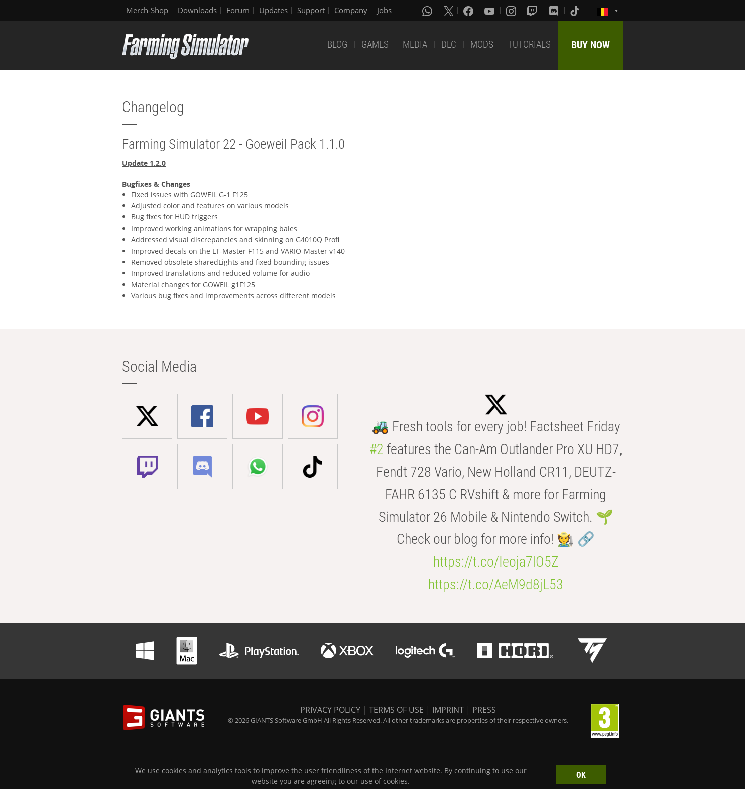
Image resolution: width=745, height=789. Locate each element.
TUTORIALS (529, 44)
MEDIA (415, 44)
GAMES (375, 44)
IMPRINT (448, 709)
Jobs (384, 10)
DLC (448, 44)
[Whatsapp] (428, 10)
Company (350, 10)
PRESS (484, 709)
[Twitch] (533, 10)
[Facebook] (469, 10)
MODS (481, 44)
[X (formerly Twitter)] (449, 10)
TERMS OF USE (396, 709)
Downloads (197, 10)
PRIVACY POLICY (330, 709)
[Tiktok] (576, 10)
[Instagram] (512, 10)
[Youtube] (490, 10)
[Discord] (555, 10)
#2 (376, 449)
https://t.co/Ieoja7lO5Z (496, 561)
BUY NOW (590, 45)
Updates (273, 10)
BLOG (337, 44)
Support (311, 10)
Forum (238, 10)
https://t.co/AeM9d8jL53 (495, 584)
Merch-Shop (147, 10)
